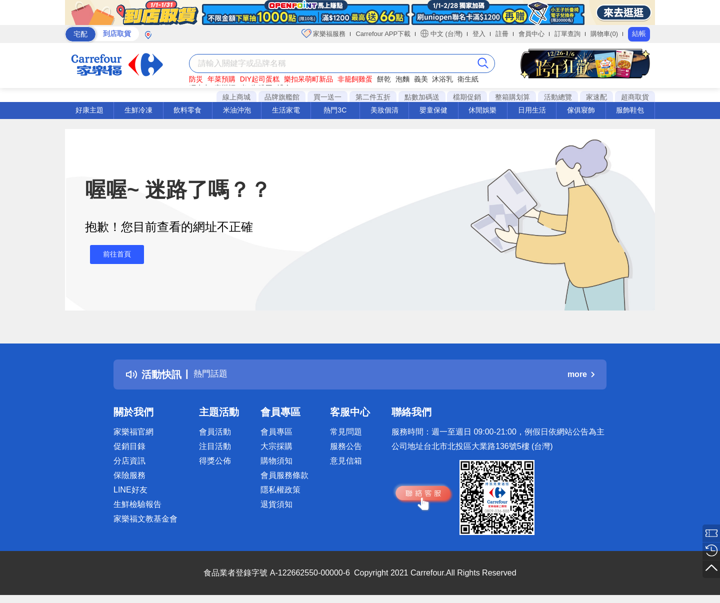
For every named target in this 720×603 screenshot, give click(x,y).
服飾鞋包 (630, 110)
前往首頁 (112, 254)
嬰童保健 (434, 110)
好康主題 (90, 110)
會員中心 (531, 34)
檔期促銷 (467, 97)
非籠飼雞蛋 (355, 79)
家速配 (596, 97)
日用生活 (532, 110)
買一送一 (328, 97)
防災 (196, 79)
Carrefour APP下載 (383, 34)
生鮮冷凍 (138, 110)
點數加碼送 (422, 97)
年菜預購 (222, 79)
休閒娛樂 (482, 110)
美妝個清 (384, 110)
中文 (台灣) (441, 34)
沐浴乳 (442, 79)
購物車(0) (604, 34)
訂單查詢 (567, 34)
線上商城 (236, 97)
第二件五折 (373, 97)
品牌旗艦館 (282, 97)
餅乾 (384, 79)
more (581, 374)
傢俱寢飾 (581, 110)
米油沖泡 (237, 110)
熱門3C (335, 110)
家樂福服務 (324, 33)
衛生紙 (468, 79)
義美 (421, 79)
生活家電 (286, 110)
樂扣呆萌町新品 (308, 79)
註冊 (502, 34)
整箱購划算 (512, 97)
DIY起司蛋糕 (260, 79)
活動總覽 (558, 97)
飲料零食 (188, 110)
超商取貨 (635, 97)
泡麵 (403, 79)
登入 (479, 34)
